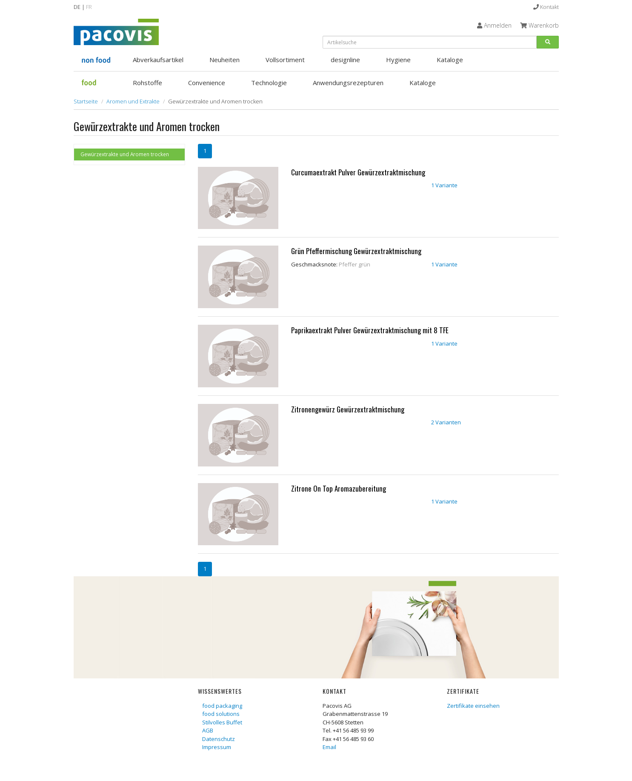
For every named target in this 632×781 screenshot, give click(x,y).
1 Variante (444, 185)
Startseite (86, 101)
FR (89, 7)
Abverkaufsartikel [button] (158, 59)
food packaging (222, 705)
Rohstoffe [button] (147, 82)
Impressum (216, 747)
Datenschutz (218, 739)
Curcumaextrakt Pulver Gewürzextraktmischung (358, 172)
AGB (207, 730)
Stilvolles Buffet (222, 722)
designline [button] (345, 59)
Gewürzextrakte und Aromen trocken (124, 154)
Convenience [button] (206, 82)
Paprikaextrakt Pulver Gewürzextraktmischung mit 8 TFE (370, 330)
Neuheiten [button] (224, 59)
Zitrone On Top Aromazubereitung (338, 488)
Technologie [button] (269, 82)
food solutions (221, 714)
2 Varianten (446, 422)
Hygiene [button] (398, 59)
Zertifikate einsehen (473, 705)
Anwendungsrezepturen (348, 82)
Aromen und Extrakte (133, 101)
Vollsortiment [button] (285, 59)
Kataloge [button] (450, 59)
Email (329, 747)
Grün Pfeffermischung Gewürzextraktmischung (356, 251)
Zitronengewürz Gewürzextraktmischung (347, 409)
